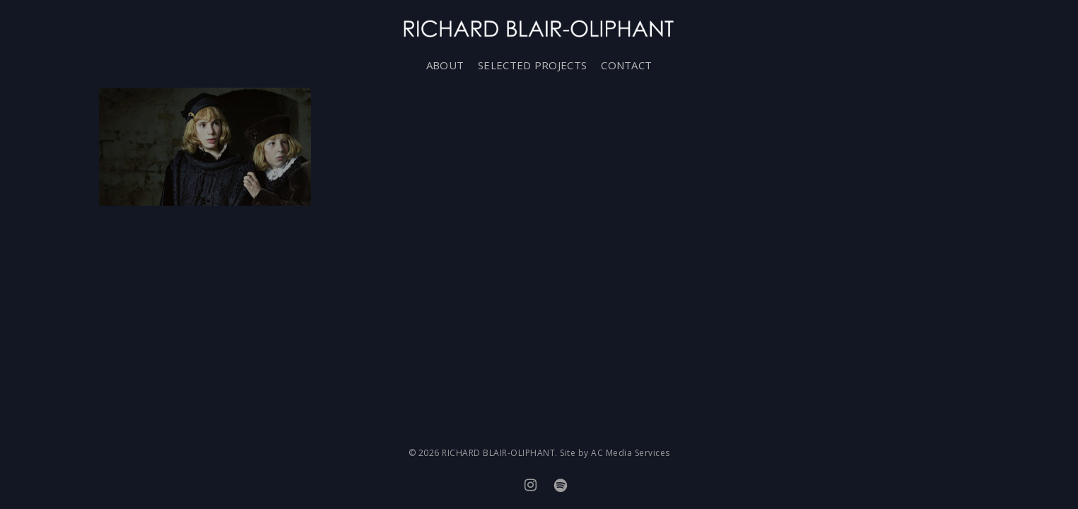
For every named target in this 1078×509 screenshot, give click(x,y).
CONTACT (626, 65)
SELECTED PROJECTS (532, 65)
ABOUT (445, 65)
